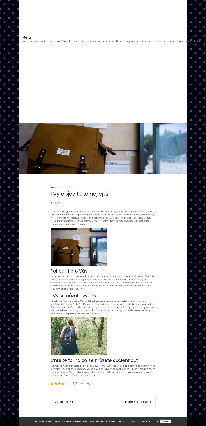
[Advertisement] (112, 65)
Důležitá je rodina (64, 401)
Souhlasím (165, 421)
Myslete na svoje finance (138, 401)
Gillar (28, 37)
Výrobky (55, 187)
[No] (202, 421)
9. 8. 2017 (55, 203)
